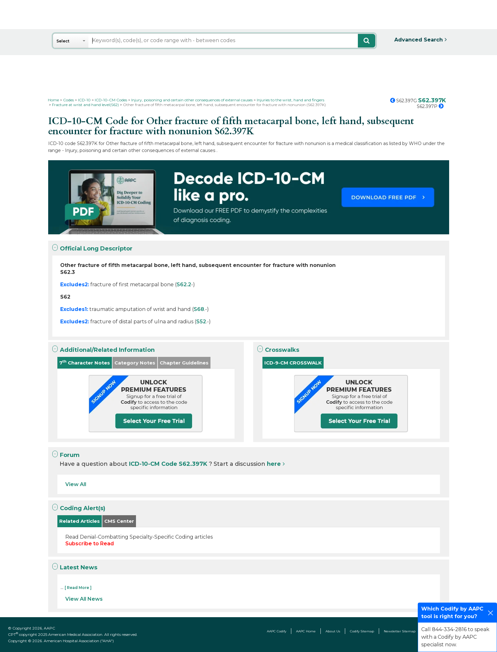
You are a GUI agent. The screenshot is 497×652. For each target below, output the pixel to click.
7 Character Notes (84, 362)
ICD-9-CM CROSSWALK (293, 363)
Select (62, 41)
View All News (84, 599)
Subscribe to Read (89, 544)
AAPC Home (306, 631)
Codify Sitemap (362, 631)
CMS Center (119, 521)
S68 (199, 309)
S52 (201, 322)
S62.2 (184, 285)
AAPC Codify (276, 631)
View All (75, 484)
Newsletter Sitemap (400, 631)
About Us (333, 631)
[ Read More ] (78, 587)
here (274, 463)
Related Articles (79, 521)
